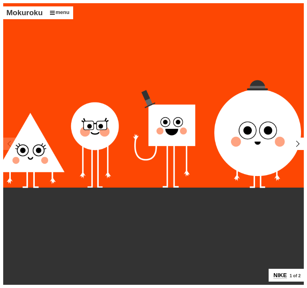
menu (60, 12)
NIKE (280, 275)
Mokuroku (24, 12)
